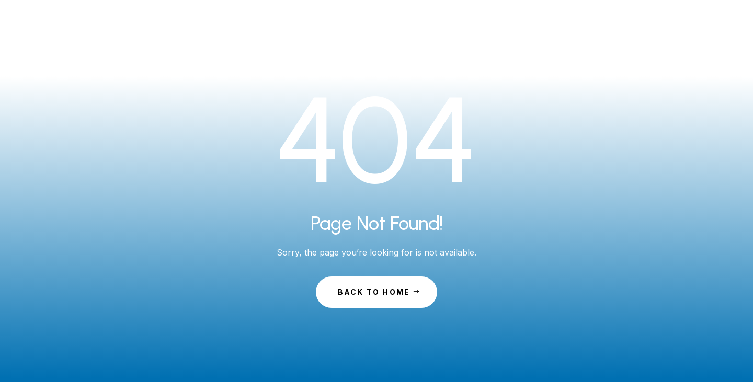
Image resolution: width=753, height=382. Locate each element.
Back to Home (374, 291)
